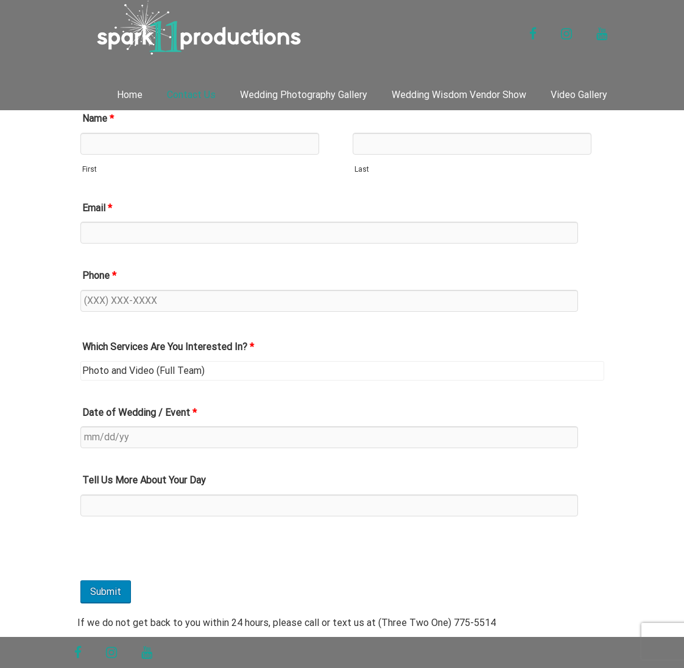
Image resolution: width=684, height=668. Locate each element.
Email (97, 208)
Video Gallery (579, 94)
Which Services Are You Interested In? (168, 347)
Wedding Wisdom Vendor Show (459, 94)
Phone (99, 275)
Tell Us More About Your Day (144, 480)
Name (98, 118)
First (89, 169)
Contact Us (191, 94)
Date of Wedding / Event (139, 412)
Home (130, 94)
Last (361, 169)
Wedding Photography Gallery (303, 94)
